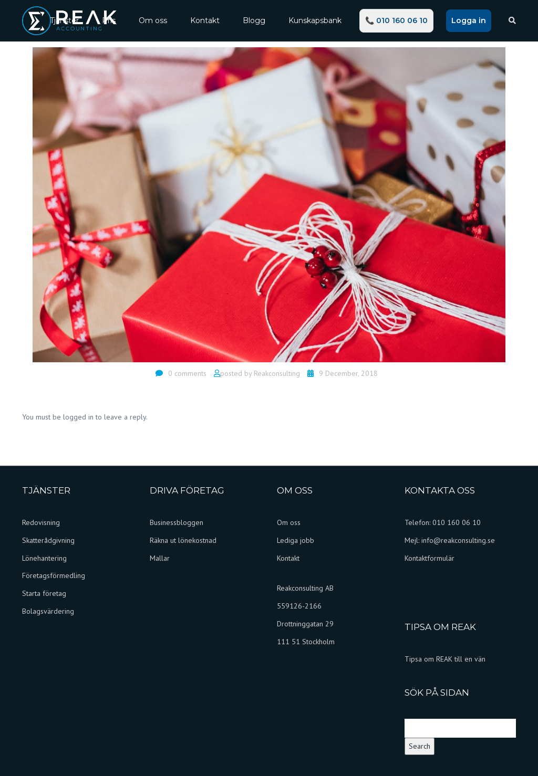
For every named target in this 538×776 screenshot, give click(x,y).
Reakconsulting (277, 373)
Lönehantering (44, 558)
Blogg (254, 20)
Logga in (468, 20)
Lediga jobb (295, 540)
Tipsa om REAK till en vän (445, 659)
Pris (109, 20)
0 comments (187, 373)
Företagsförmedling (53, 575)
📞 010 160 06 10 (396, 20)
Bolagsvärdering (48, 611)
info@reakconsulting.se (458, 540)
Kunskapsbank (315, 20)
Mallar (160, 558)
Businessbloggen (176, 522)
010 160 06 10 (456, 522)
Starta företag (44, 593)
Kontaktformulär (429, 558)
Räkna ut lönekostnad (183, 540)
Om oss (153, 20)
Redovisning (41, 522)
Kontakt (205, 20)
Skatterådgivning (48, 540)
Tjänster (64, 20)
